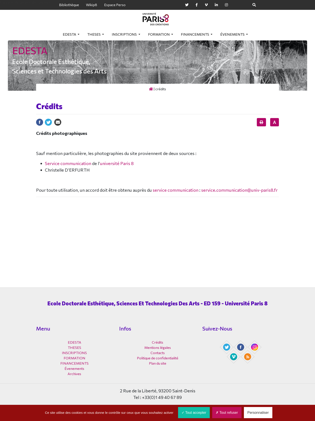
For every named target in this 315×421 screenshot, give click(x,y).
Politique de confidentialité (157, 358)
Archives (74, 374)
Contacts (157, 353)
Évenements (232, 34)
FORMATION (159, 34)
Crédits (157, 342)
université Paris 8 (117, 163)
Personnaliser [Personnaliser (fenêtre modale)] (258, 412)
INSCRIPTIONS (124, 34)
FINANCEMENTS (195, 34)
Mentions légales (157, 347)
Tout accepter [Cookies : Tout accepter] (194, 412)
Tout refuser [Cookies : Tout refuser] (227, 412)
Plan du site (157, 363)
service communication (175, 190)
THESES (94, 34)
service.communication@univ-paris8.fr (239, 190)
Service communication (68, 163)
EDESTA (70, 34)
